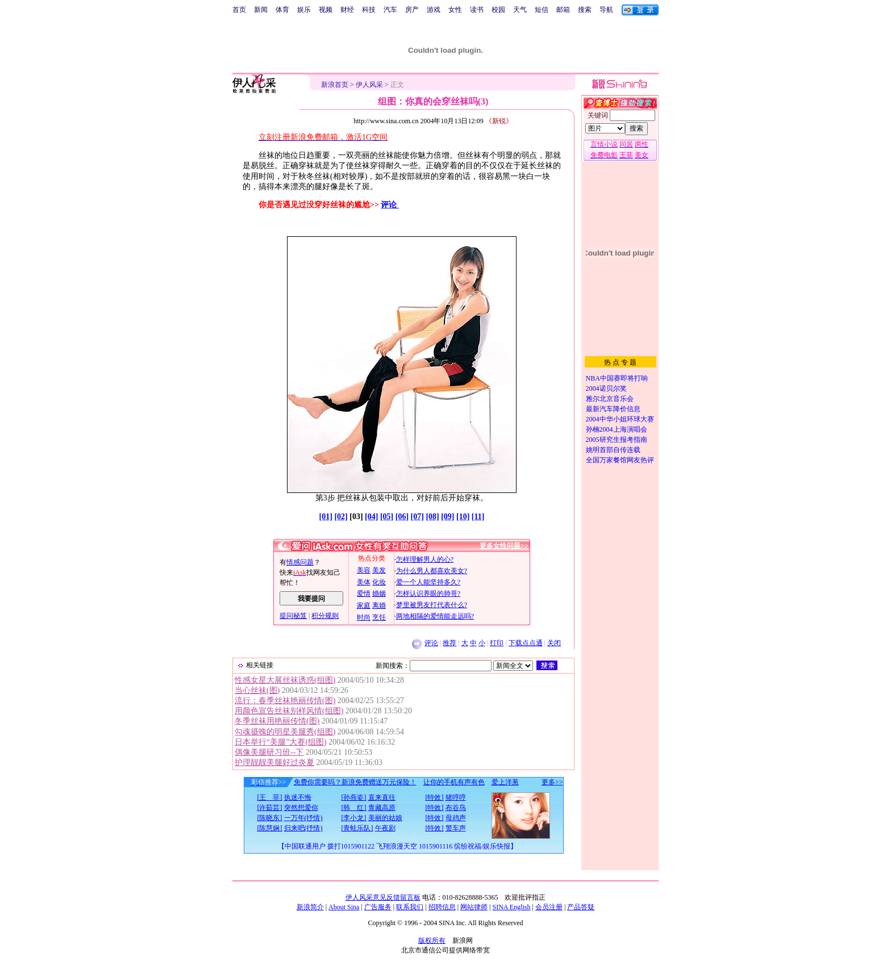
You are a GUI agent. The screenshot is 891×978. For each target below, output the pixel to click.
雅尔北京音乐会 (610, 399)
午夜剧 (385, 828)
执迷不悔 (297, 797)
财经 (347, 10)
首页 (239, 10)
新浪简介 (310, 907)
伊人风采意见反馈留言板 (382, 897)
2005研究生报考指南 (616, 440)
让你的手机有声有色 (454, 782)
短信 (541, 10)
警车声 (456, 828)
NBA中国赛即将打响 (617, 378)
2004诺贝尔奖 (606, 388)
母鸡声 (456, 818)
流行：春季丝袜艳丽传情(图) (285, 700)
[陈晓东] (269, 818)
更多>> (552, 782)
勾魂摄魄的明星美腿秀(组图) (285, 732)
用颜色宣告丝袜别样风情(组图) (289, 711)
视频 (325, 10)
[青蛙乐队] (357, 828)
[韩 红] (354, 808)
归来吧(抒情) (303, 828)
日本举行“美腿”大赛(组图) (281, 742)
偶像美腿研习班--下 (269, 752)
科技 (369, 10)
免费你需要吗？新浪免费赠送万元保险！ (355, 782)
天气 (520, 10)
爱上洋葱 (505, 782)
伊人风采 (369, 85)
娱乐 (304, 10)
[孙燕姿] (354, 797)
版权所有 (432, 940)
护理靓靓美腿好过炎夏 (274, 762)
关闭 (554, 643)
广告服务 (378, 907)
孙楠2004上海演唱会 (616, 429)
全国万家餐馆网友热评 (620, 460)
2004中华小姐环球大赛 (620, 419)
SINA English (511, 907)
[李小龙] (354, 818)
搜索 (585, 10)
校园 (498, 10)
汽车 (390, 10)
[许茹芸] (269, 808)
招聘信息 (442, 907)
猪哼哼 (456, 797)
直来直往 (381, 797)
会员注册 (549, 907)
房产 (412, 10)
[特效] (435, 797)
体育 (282, 10)
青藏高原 (381, 808)
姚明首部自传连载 (613, 450)
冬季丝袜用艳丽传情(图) (277, 721)
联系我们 (409, 907)
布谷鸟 (456, 808)
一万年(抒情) (303, 818)
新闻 (261, 10)
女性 (455, 10)
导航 (606, 10)
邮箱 (563, 10)
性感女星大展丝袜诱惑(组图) (285, 680)
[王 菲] (269, 797)
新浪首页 (334, 85)
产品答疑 (580, 907)
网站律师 (474, 907)
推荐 (449, 643)
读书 (477, 10)
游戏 (433, 10)
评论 (390, 204)
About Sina (343, 907)
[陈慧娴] (269, 828)
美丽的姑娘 (385, 818)
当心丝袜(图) (257, 690)
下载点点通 (526, 643)
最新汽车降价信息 (613, 409)
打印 (496, 643)
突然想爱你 (301, 808)
